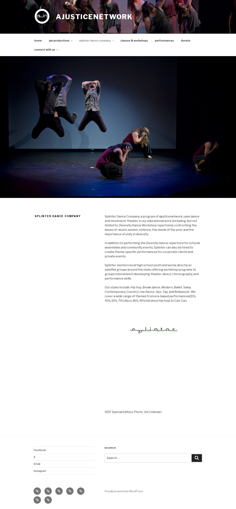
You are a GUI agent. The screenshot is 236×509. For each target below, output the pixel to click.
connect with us (46, 49)
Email (37, 463)
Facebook (40, 450)
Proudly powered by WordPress (124, 491)
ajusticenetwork (94, 17)
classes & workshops (134, 40)
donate (185, 40)
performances (164, 40)
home (38, 40)
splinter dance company (96, 40)
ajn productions (61, 40)
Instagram (40, 470)
